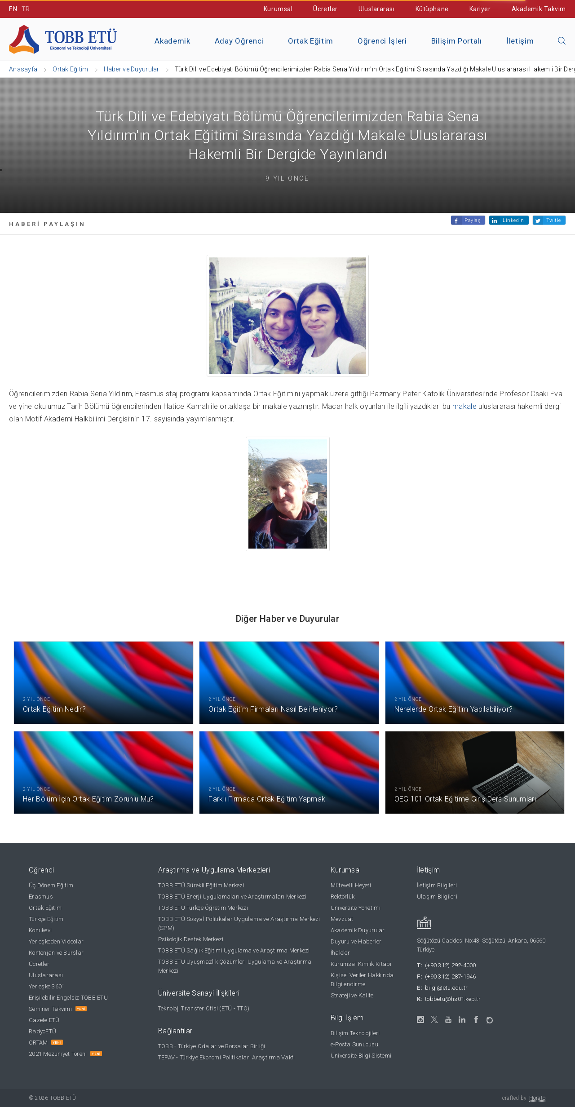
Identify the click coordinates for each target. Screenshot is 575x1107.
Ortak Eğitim (310, 40)
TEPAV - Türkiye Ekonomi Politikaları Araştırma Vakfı (226, 1057)
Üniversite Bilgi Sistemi (361, 1055)
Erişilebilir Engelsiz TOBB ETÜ (68, 997)
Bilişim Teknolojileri (355, 1033)
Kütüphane (432, 9)
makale (464, 406)
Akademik (172, 40)
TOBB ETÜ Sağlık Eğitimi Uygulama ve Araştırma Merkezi (234, 950)
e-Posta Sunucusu (354, 1044)
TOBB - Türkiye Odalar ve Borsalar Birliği (211, 1046)
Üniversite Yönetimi (355, 907)
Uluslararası (376, 9)
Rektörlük (342, 896)
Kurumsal (278, 9)
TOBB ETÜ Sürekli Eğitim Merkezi (201, 885)
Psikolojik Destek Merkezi (191, 939)
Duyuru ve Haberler (356, 941)
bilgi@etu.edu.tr (446, 987)
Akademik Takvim (539, 9)
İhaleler (340, 952)
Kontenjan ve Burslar (56, 952)
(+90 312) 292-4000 (450, 965)
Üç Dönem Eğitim (51, 885)
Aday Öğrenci (239, 40)
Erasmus (41, 896)
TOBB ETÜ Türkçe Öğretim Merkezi (203, 907)
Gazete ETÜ (44, 1020)
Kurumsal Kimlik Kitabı (361, 964)
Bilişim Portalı (456, 40)
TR (26, 9)
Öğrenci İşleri (382, 40)
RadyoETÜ (42, 1031)
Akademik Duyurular (358, 930)
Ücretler (325, 9)
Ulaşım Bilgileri (437, 896)
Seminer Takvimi (50, 1008)
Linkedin (513, 220)
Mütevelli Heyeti (351, 885)
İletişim (520, 40)
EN (13, 9)
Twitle (553, 220)
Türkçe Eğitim (46, 919)
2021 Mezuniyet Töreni (58, 1053)
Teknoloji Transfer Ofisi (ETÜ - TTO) (203, 1008)
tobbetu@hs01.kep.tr (453, 999)
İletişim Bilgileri (437, 885)
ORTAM (38, 1042)
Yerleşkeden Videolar (56, 941)
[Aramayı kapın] (562, 41)
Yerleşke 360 (46, 986)
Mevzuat (342, 919)
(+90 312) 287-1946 (450, 976)
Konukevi (40, 930)
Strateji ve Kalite (352, 995)
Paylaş (472, 220)
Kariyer (480, 9)
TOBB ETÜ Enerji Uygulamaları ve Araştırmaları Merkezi (232, 896)
